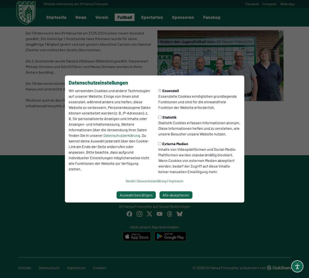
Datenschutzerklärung (121, 135)
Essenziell (168, 90)
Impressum (176, 181)
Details (130, 181)
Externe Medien (173, 143)
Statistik (167, 117)
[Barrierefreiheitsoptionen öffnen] (297, 266)
